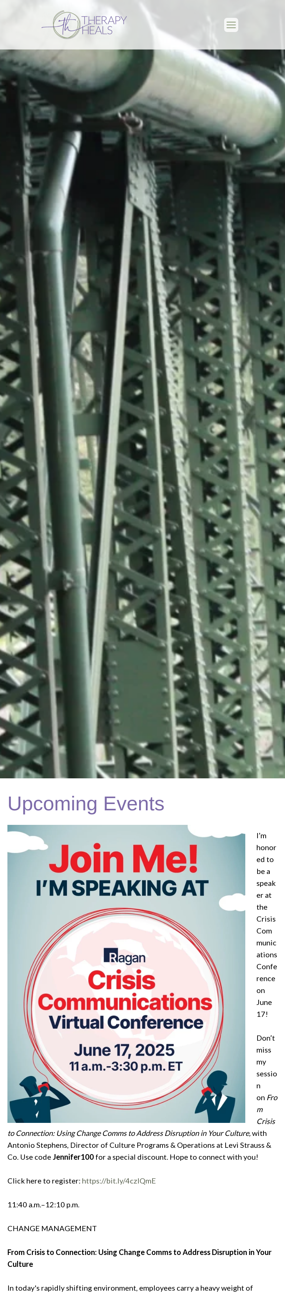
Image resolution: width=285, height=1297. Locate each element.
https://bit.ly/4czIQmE (119, 1180)
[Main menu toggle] (231, 25)
